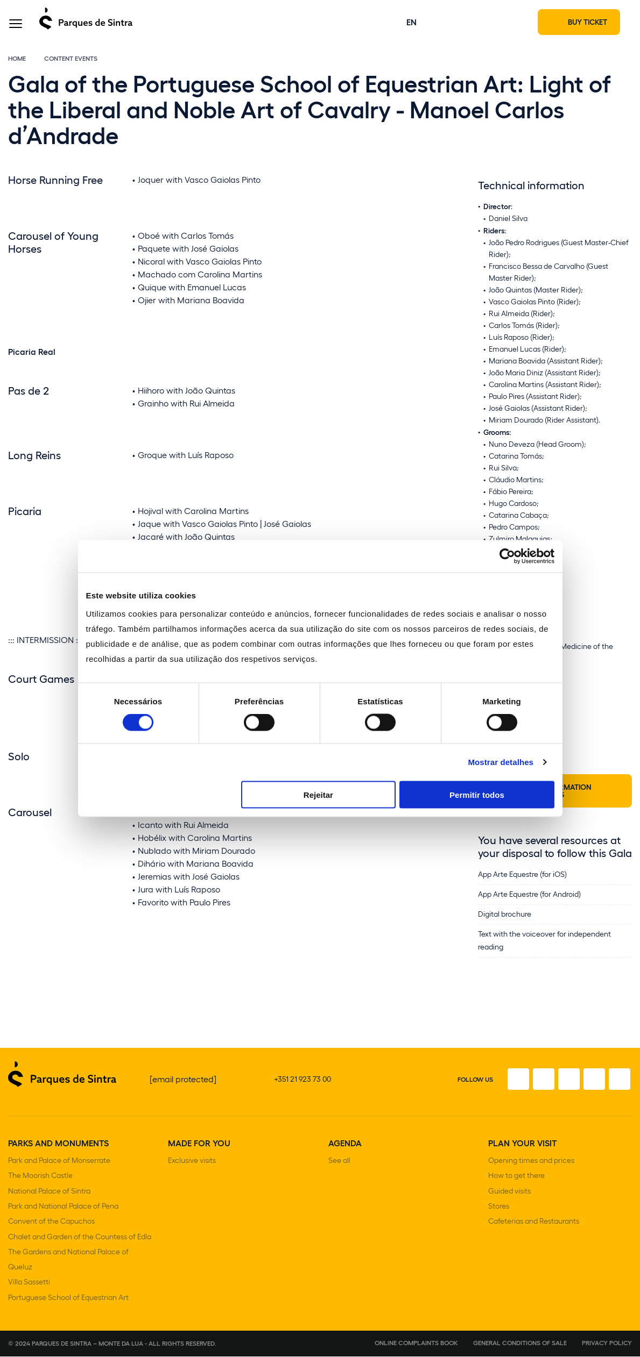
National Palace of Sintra (49, 1200)
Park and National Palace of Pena (63, 1214)
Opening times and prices (531, 1172)
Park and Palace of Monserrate (59, 1172)
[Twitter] (556, 1092)
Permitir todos (476, 794)
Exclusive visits (192, 1172)
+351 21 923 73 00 (302, 1091)
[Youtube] (586, 1092)
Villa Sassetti (29, 1284)
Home (17, 71)
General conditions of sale (520, 1343)
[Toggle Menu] (15, 28)
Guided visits (509, 1200)
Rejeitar (318, 794)
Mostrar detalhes (500, 762)
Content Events (70, 71)
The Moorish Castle (40, 1186)
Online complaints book (416, 1343)
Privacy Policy (607, 1343)
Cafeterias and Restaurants (533, 1228)
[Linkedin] (617, 1092)
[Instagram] (526, 1092)
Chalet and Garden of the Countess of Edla (79, 1242)
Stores (498, 1214)
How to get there (516, 1186)
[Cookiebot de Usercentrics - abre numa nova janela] (507, 556)
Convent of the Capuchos (51, 1228)
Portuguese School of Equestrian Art (68, 1298)
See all (339, 1172)
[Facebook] (496, 1092)
